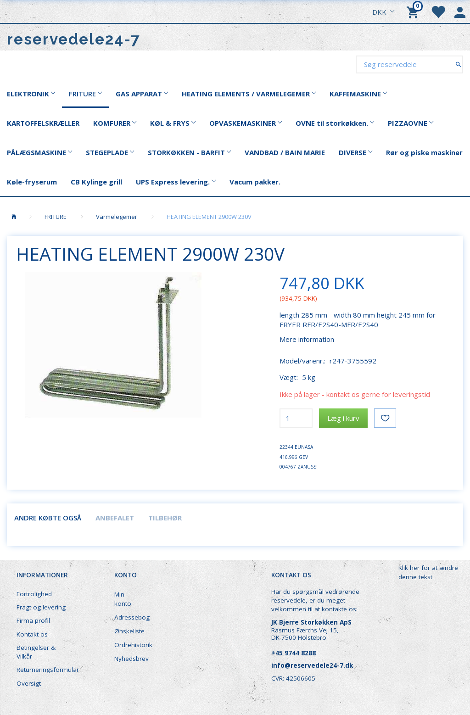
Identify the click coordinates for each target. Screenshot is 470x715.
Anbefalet (114, 517)
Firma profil (33, 620)
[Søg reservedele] (458, 64)
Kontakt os (32, 634)
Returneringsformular (47, 669)
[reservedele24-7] (73, 39)
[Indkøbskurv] (414, 11)
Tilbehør (165, 517)
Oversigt (29, 683)
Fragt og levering (41, 607)
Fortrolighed (34, 594)
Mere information (307, 339)
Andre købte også (47, 517)
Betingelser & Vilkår (36, 651)
